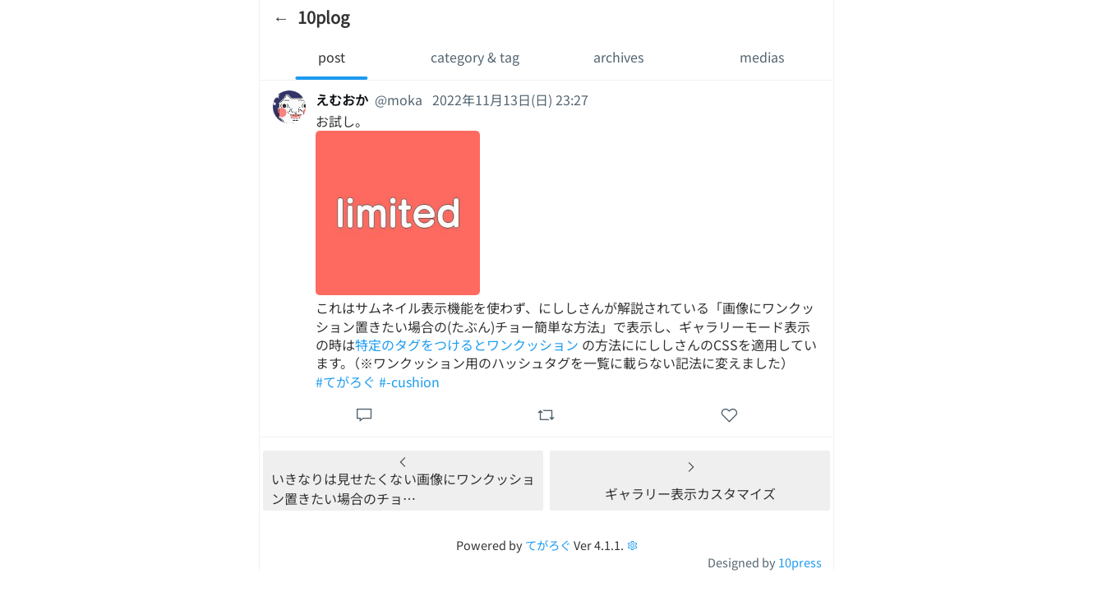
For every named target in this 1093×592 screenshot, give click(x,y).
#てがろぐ (346, 381)
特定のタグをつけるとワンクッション (467, 344)
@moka (398, 99)
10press (800, 562)
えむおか (342, 99)
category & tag (475, 57)
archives (618, 57)
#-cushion (409, 381)
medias (762, 57)
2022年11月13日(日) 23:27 (510, 99)
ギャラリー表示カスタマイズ (690, 493)
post (331, 57)
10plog (323, 17)
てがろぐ (548, 544)
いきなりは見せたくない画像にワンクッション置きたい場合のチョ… (403, 488)
